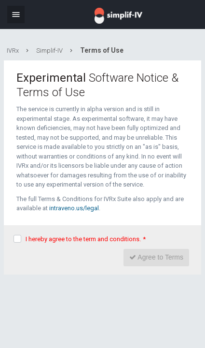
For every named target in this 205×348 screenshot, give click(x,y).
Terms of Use (101, 50)
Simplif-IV (49, 50)
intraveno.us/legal (74, 208)
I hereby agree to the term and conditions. (86, 239)
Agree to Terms (156, 257)
